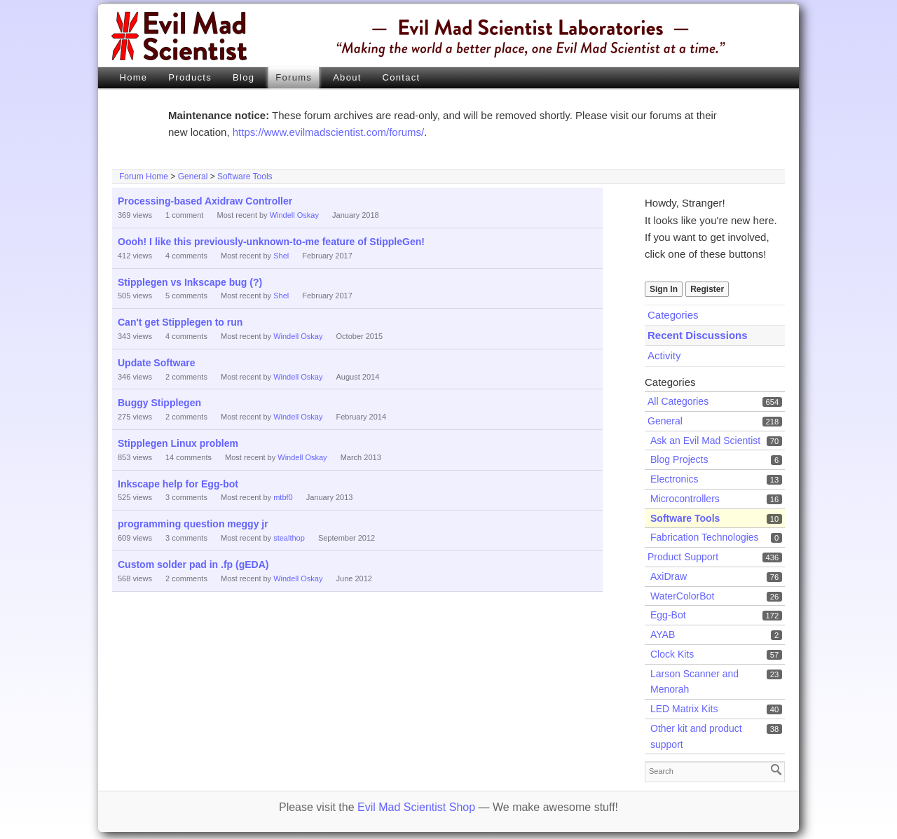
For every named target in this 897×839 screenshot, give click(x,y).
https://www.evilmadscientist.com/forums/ (328, 132)
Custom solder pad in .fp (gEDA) (193, 564)
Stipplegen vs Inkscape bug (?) (190, 282)
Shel (281, 255)
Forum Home (143, 176)
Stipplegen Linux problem (178, 443)
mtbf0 (283, 497)
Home (133, 77)
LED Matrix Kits (684, 708)
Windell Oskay (294, 215)
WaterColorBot (682, 596)
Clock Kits (672, 654)
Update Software (156, 362)
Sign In (664, 289)
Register (707, 289)
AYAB (662, 634)
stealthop (289, 538)
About (347, 77)
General (193, 176)
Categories (673, 315)
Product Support (683, 556)
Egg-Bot (668, 614)
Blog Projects (679, 459)
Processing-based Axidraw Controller (205, 201)
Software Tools (245, 176)
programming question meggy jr (193, 523)
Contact (401, 77)
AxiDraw (668, 576)
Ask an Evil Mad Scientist (705, 440)
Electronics (674, 479)
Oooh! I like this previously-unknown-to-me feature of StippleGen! (271, 241)
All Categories (678, 401)
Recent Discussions (698, 335)
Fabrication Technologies (704, 537)
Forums (293, 77)
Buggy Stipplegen (159, 402)
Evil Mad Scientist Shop (416, 807)
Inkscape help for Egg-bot (178, 484)
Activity (664, 355)
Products (190, 77)
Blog (243, 77)
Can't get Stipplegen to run (180, 322)
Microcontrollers (685, 498)
